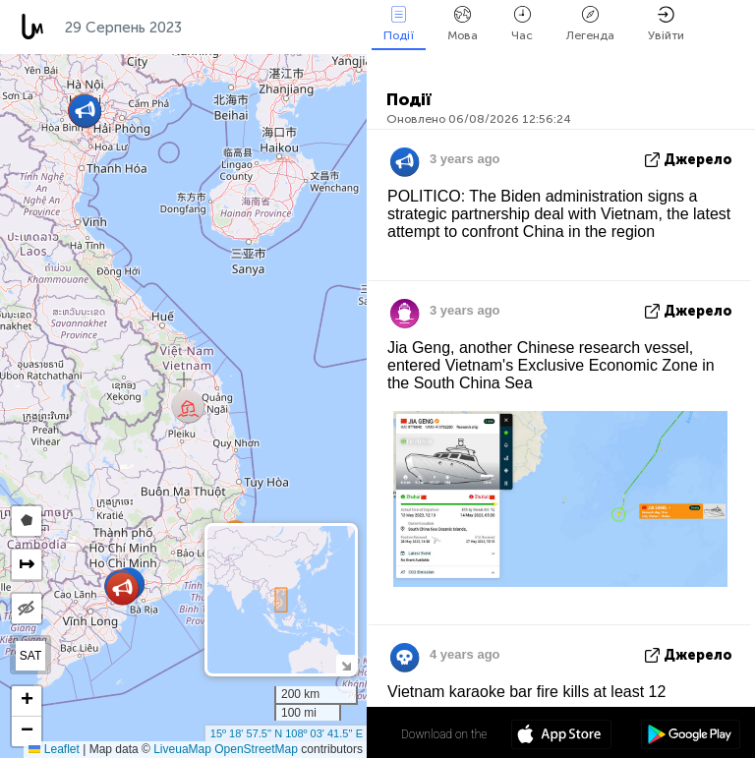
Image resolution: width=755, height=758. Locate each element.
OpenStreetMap (256, 749)
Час (522, 24)
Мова (462, 24)
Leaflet (54, 749)
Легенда (590, 24)
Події (398, 24)
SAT (30, 656)
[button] (122, 588)
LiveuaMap (182, 749)
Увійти (666, 24)
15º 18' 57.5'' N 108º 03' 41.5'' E (286, 733)
